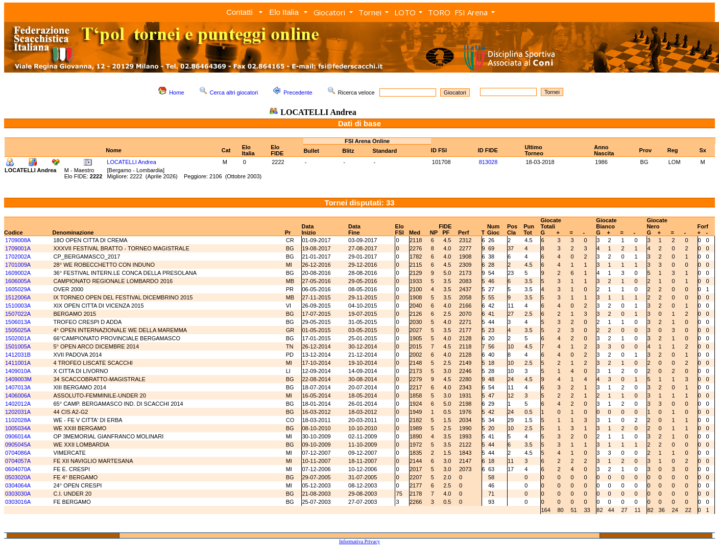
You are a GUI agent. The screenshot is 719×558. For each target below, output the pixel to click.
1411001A (18, 363)
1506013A (18, 322)
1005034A (18, 428)
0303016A (18, 502)
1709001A (18, 248)
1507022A (18, 314)
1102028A (18, 420)
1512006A (18, 297)
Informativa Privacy (359, 541)
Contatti (239, 12)
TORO (439, 12)
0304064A (18, 485)
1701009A (18, 265)
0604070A (18, 469)
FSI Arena (471, 12)
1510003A (18, 306)
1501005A (18, 346)
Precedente (297, 92)
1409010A (18, 371)
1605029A (18, 289)
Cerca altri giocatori (234, 92)
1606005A (18, 281)
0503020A (18, 477)
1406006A (18, 395)
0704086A (18, 453)
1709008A (18, 240)
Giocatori (329, 12)
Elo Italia (284, 12)
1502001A (18, 338)
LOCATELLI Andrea (131, 162)
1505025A (18, 330)
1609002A (18, 273)
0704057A (18, 461)
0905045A (18, 444)
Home (176, 92)
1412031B (18, 355)
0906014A (18, 436)
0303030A (18, 494)
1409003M (18, 379)
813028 (488, 162)
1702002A (18, 256)
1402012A (18, 404)
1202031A (18, 412)
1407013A (18, 387)
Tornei (369, 12)
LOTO (405, 12)
